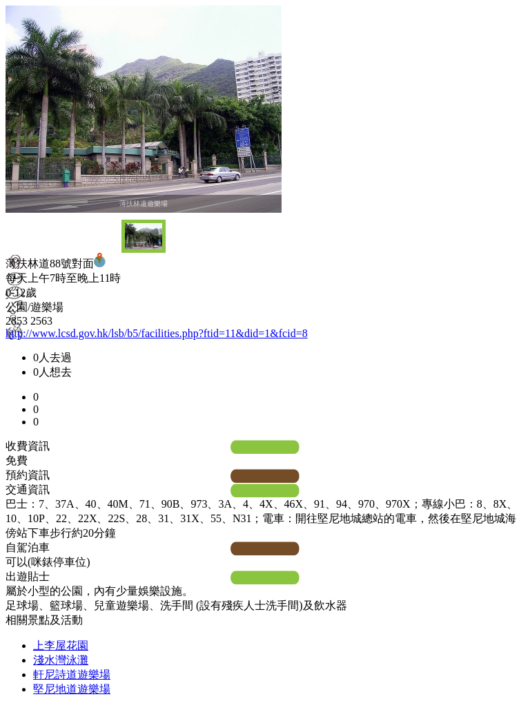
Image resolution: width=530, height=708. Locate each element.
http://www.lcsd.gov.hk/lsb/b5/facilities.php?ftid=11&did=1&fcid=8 (157, 333)
